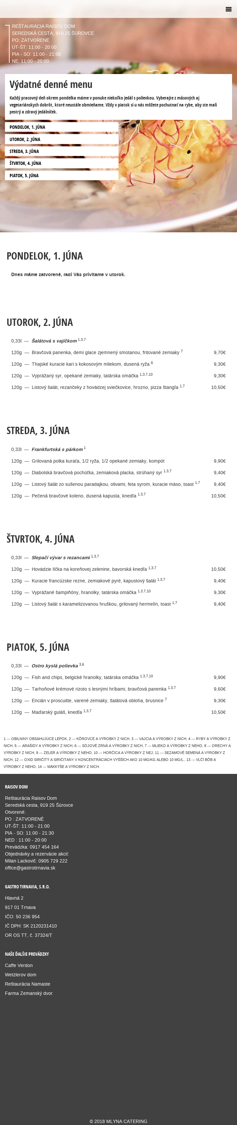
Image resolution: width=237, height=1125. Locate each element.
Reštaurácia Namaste (27, 984)
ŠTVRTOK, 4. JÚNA (25, 163)
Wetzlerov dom (20, 974)
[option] (118, 116)
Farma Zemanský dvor (29, 993)
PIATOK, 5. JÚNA (24, 175)
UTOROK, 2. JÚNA (25, 139)
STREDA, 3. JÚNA (24, 151)
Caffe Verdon (19, 965)
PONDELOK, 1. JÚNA (27, 127)
